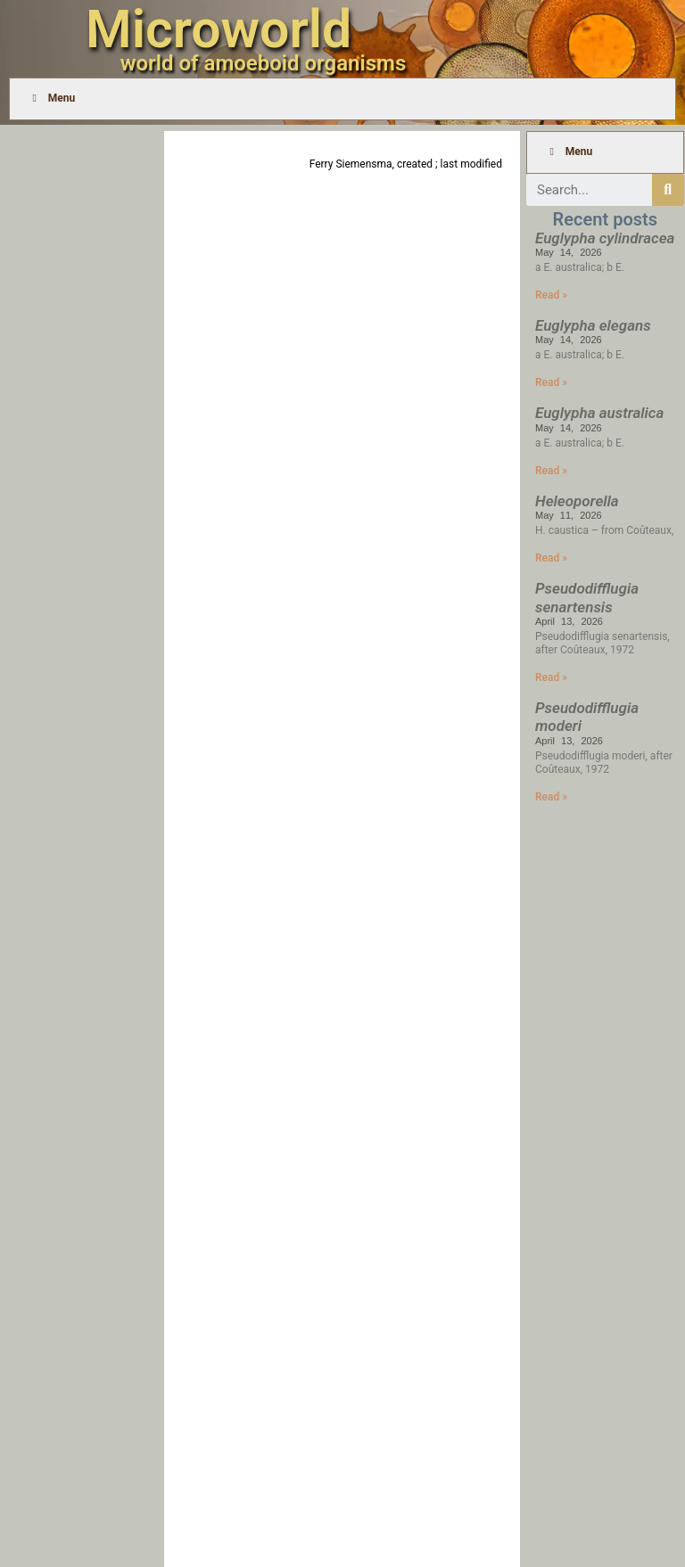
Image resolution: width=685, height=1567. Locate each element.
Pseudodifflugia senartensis (587, 597)
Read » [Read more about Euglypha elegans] (551, 382)
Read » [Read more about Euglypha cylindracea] (551, 295)
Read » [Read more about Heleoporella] (551, 558)
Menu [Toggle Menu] (51, 98)
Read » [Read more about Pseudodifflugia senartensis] (551, 677)
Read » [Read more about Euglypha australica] (551, 470)
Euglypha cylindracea (604, 238)
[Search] (668, 190)
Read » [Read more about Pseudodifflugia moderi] (551, 797)
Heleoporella (577, 501)
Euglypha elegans (593, 325)
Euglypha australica (599, 413)
